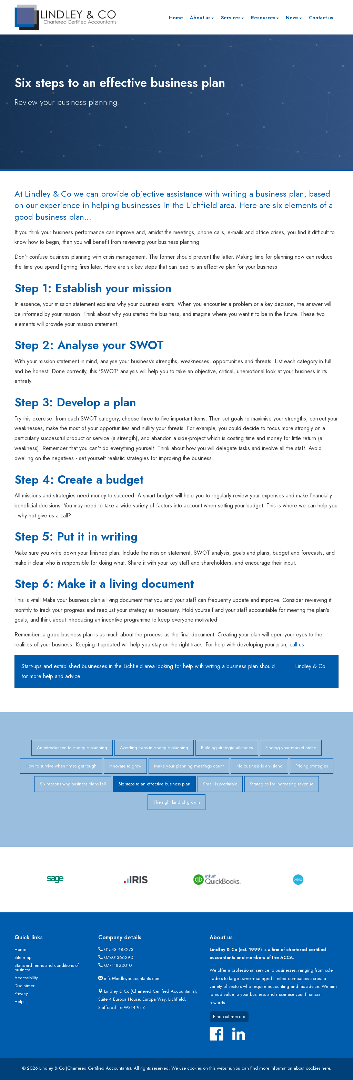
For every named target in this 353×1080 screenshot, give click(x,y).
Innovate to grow (125, 766)
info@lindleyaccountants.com (132, 978)
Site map (22, 957)
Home (176, 17)
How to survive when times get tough (61, 766)
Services (232, 17)
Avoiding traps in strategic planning (154, 747)
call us (297, 644)
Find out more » (229, 1016)
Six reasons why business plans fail (73, 784)
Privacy (21, 993)
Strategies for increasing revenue (281, 784)
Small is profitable (220, 784)
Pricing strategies (311, 766)
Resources (265, 17)
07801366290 (118, 957)
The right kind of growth (176, 802)
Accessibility (26, 977)
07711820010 (118, 965)
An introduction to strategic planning (72, 747)
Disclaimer (24, 985)
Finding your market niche (290, 747)
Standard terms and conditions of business (46, 967)
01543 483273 (118, 949)
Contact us (321, 17)
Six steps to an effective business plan (154, 784)
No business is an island (259, 766)
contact (284, 666)
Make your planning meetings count (189, 766)
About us (202, 17)
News (294, 17)
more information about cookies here (294, 1068)
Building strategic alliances (227, 747)
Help (18, 1001)
